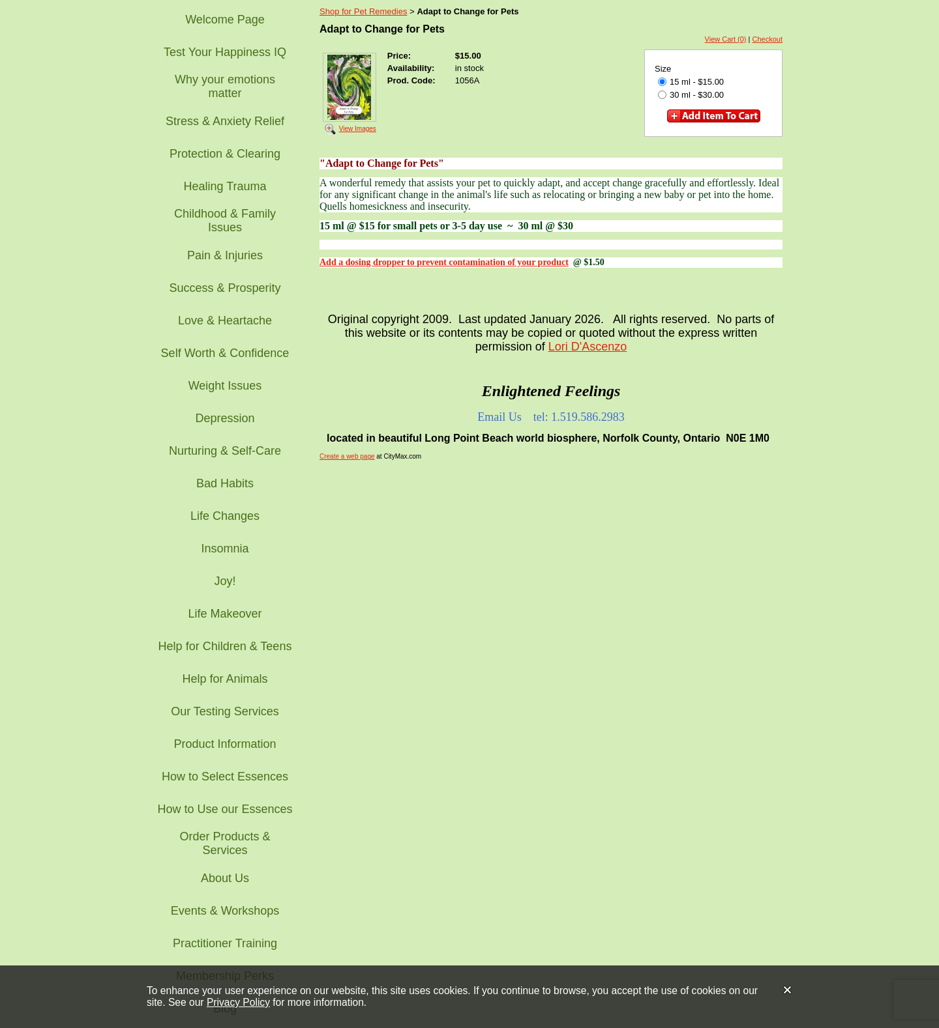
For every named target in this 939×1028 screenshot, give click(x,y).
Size (663, 69)
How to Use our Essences (224, 809)
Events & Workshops (225, 910)
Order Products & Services (224, 843)
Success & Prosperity (224, 287)
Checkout (767, 39)
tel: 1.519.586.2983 (579, 416)
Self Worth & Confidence (225, 353)
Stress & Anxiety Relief (225, 121)
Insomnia (224, 548)
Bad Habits (225, 483)
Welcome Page (225, 19)
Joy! (224, 581)
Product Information (224, 743)
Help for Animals (224, 678)
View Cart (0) (726, 39)
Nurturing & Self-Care (225, 450)
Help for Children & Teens (225, 646)
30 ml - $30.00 (691, 95)
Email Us (499, 416)
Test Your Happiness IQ (225, 52)
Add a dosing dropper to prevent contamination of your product (444, 262)
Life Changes (225, 515)
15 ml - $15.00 (691, 82)
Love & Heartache (225, 320)
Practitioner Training (225, 943)
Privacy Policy (238, 1002)
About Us (225, 878)
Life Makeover (224, 613)
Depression (224, 418)
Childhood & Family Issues (225, 220)
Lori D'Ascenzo (587, 346)
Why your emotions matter (225, 86)
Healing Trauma (224, 186)
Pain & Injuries (225, 255)
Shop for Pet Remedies (363, 11)
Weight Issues (225, 385)
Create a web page (347, 456)
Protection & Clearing (225, 153)
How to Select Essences (225, 776)
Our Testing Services (225, 711)
